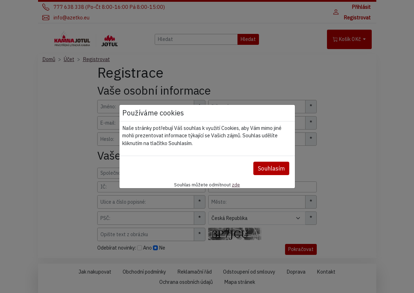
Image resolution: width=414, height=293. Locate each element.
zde (236, 184)
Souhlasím (271, 168)
